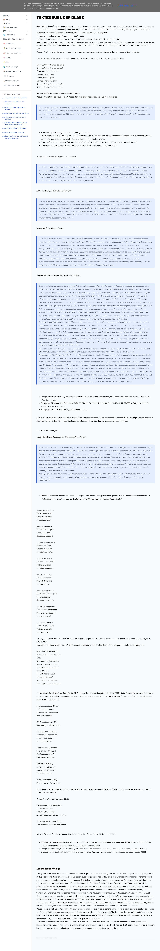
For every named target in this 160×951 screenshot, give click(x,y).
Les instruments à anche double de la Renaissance (16, 137)
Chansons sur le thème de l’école (17, 113)
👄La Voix (7, 57)
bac (48, 938)
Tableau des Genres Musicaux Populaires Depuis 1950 (16, 123)
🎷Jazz (6, 62)
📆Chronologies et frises (12, 71)
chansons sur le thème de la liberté (15, 108)
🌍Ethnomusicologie (10, 67)
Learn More (123, 6)
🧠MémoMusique (9, 43)
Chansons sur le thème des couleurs (15, 103)
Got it (133, 6)
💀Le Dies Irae (8, 76)
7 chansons (41, 938)
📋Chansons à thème (11, 81)
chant (54, 938)
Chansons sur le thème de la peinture (15, 118)
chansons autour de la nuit (14, 132)
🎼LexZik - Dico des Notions (13, 39)
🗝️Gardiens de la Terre (11, 85)
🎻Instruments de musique (12, 53)
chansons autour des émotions (16, 98)
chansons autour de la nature (15, 128)
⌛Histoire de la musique (12, 48)
